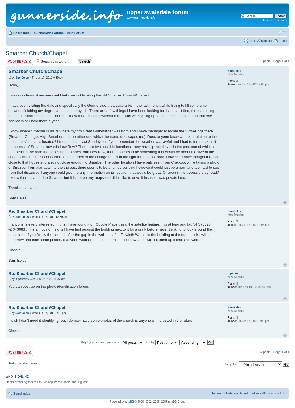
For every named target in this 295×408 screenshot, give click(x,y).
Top (285, 202)
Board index (22, 33)
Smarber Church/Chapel (36, 53)
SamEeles (22, 77)
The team (216, 393)
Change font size (282, 31)
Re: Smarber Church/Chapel (36, 211)
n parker (20, 279)
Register (267, 40)
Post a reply (19, 61)
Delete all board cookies (242, 393)
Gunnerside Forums (49, 33)
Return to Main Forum (24, 363)
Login (283, 40)
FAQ (252, 40)
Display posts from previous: (112, 342)
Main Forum (75, 33)
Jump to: (230, 364)
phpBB (129, 401)
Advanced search (274, 20)
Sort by (161, 342)
